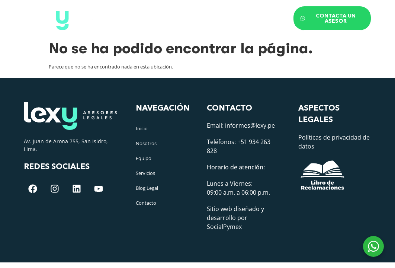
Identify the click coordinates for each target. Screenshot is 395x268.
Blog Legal (244, 12)
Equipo (170, 12)
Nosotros (135, 12)
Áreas (203, 12)
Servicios (145, 173)
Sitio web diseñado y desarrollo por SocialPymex (235, 218)
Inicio (101, 12)
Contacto (114, 23)
